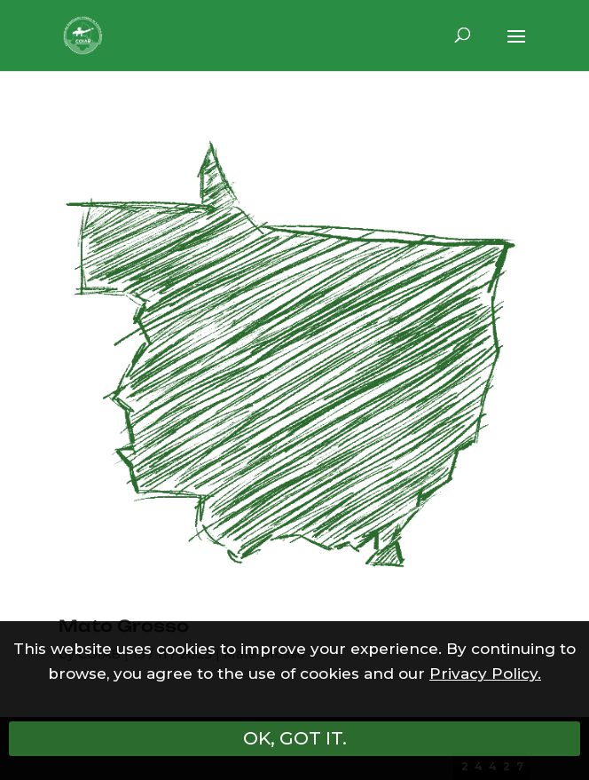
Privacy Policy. (485, 673)
